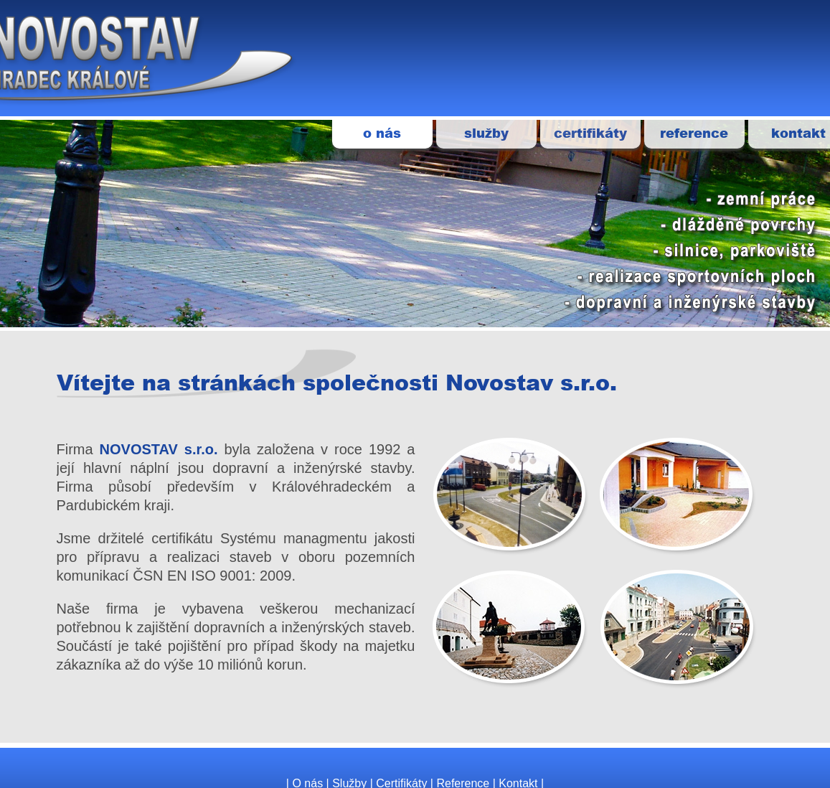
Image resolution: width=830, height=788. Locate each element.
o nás (382, 132)
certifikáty (590, 132)
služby (486, 132)
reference (694, 132)
